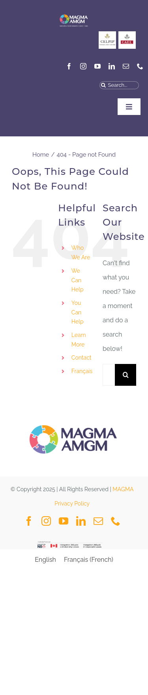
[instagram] (83, 66)
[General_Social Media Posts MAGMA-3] (127, 34)
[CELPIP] (107, 34)
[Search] (103, 85)
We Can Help (77, 280)
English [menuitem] (45, 559)
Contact (81, 357)
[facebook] (69, 66)
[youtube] (97, 66)
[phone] (140, 66)
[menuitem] (81, 371)
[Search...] (119, 85)
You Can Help (77, 312)
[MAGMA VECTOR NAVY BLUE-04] (73, 13)
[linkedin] (112, 66)
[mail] (126, 66)
